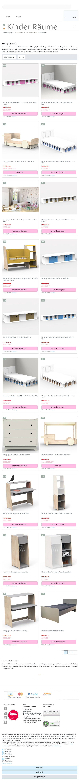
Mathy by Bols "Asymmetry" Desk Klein (16, 513)
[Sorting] (9, 57)
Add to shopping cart (24, 114)
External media (10, 756)
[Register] (17, 15)
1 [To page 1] (65, 652)
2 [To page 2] (69, 652)
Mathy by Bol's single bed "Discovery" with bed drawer (18, 162)
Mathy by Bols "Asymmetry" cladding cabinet (56, 572)
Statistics (8, 751)
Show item (26, 172)
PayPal (7, 758)
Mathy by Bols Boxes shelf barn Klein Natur (17, 337)
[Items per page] (21, 57)
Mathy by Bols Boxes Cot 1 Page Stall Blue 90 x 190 (20, 396)
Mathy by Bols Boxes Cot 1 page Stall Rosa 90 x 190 (57, 103)
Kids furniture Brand (31, 32)
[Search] (74, 7)
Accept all (39, 768)
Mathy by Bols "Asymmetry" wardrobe (15, 572)
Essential (8, 749)
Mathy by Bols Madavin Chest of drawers (16, 455)
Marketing (8, 754)
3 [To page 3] (72, 652)
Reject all (39, 772)
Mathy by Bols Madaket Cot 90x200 (53, 631)
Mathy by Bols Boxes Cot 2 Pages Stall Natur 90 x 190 (58, 396)
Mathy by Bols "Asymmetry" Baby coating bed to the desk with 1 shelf (20, 279)
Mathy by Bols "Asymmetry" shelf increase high (57, 513)
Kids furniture (19, 32)
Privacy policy (56, 746)
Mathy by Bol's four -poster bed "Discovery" (55, 455)
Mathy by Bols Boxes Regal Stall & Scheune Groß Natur (57, 220)
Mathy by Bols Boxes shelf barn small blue (55, 278)
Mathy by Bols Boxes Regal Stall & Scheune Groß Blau (57, 338)
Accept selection (39, 777)
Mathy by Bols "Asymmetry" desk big (15, 631)
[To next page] (75, 652)
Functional (8, 761)
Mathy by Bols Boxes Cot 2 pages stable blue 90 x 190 (58, 162)
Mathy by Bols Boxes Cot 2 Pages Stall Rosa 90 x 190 (19, 220)
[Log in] (6, 15)
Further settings (7, 763)
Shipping (14, 116)
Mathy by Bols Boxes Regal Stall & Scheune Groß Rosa (19, 103)
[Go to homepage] (7, 32)
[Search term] (36, 7)
